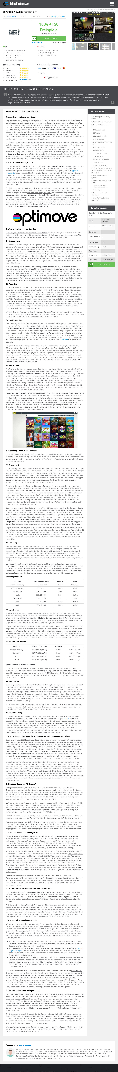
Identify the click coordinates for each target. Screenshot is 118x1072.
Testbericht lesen (37, 42)
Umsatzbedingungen (59, 42)
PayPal (66, 719)
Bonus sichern (44, 38)
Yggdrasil (74, 171)
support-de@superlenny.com (57, 16)
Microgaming (11, 173)
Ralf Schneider (25, 1045)
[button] (112, 26)
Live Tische (64, 340)
